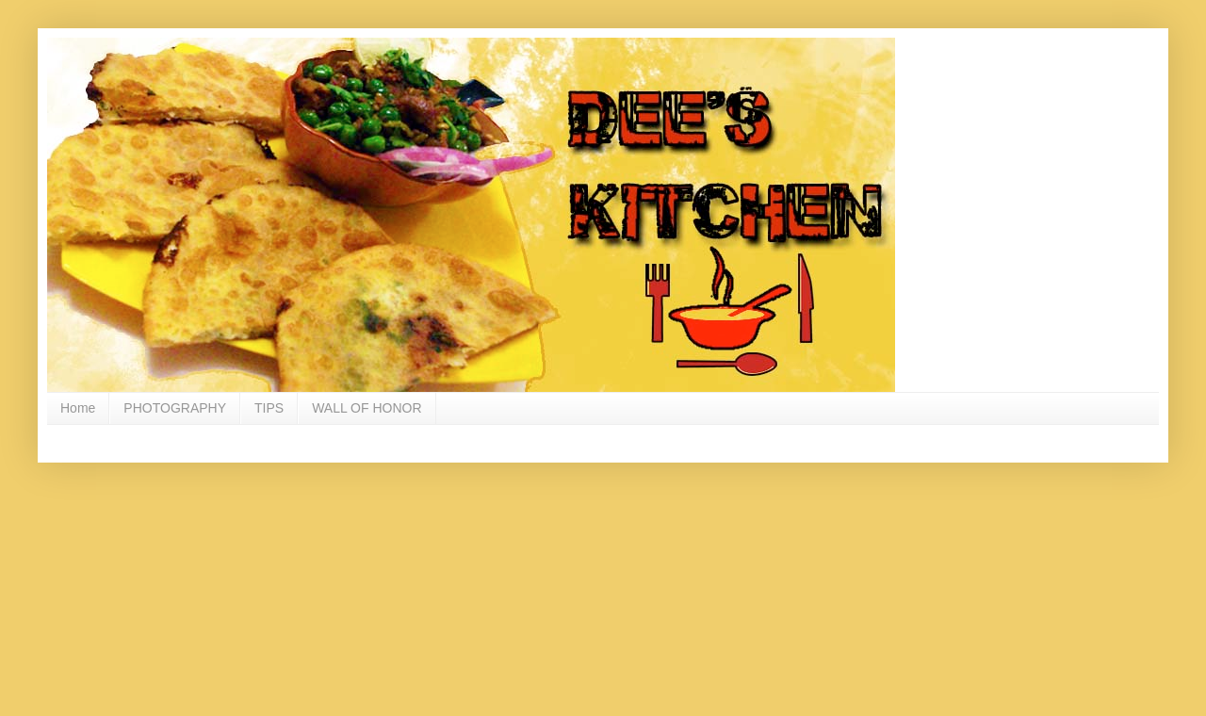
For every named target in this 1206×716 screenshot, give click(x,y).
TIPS (269, 407)
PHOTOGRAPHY (174, 407)
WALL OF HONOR (366, 407)
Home (77, 407)
